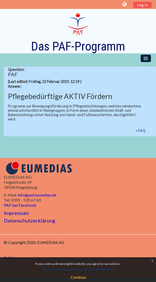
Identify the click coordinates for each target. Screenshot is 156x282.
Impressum (16, 213)
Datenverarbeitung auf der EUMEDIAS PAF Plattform (78, 269)
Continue (78, 277)
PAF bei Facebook (20, 205)
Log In (142, 5)
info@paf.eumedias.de (37, 194)
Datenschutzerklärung (29, 220)
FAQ (142, 130)
